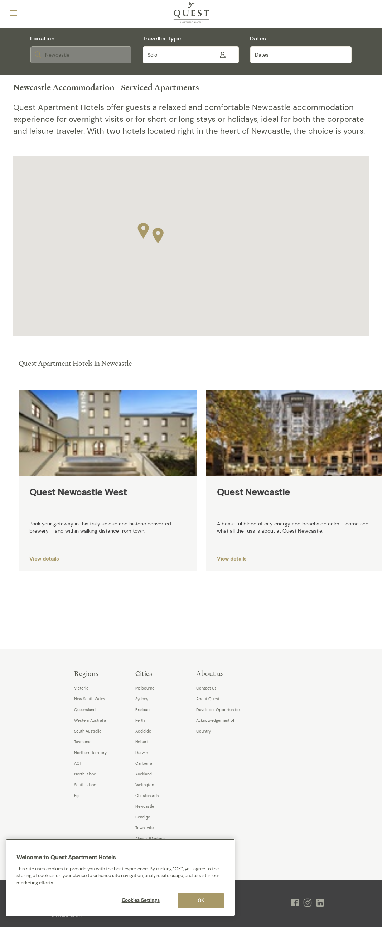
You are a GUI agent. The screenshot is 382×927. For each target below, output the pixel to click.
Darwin (141, 752)
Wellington (144, 784)
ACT (78, 763)
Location (42, 38)
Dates (258, 38)
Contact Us (206, 688)
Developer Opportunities (219, 709)
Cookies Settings (141, 900)
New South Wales (89, 698)
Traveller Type (161, 38)
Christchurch (147, 795)
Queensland (85, 709)
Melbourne (144, 688)
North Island (85, 774)
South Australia (87, 731)
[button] (158, 234)
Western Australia (90, 720)
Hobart (141, 741)
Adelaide (143, 731)
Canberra (143, 763)
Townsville (144, 827)
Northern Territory (90, 752)
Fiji (76, 795)
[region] (120, 877)
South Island (85, 784)
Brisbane (143, 709)
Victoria (81, 688)
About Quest (207, 698)
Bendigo (142, 817)
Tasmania (82, 741)
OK (201, 901)
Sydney (141, 698)
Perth (140, 720)
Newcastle (144, 806)
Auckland (143, 774)
